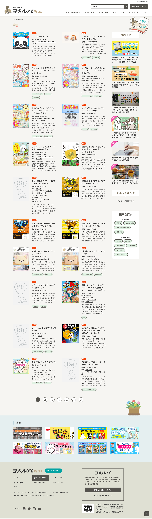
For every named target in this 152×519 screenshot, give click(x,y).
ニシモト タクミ (47, 156)
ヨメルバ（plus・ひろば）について (25, 493)
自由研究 (36, 306)
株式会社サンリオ (98, 78)
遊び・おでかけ (118, 12)
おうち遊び (94, 129)
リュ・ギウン (88, 295)
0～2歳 (119, 241)
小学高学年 (120, 250)
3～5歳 (128, 241)
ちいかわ (48, 94)
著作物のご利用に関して (21, 495)
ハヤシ (42, 197)
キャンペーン (133, 12)
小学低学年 (120, 245)
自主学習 (44, 306)
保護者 (119, 223)
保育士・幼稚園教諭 (123, 227)
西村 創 (38, 189)
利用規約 (51, 495)
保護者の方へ (43, 493)
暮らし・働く (103, 12)
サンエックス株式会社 (42, 259)
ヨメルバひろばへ (52, 471)
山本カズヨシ (44, 195)
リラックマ (49, 274)
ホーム (16, 477)
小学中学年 (132, 245)
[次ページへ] (81, 399)
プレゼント (96, 57)
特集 (144, 12)
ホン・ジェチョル (89, 297)
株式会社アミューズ (42, 154)
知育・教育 (36, 97)
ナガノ (38, 78)
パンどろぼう (86, 57)
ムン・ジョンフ (91, 300)
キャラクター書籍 (38, 94)
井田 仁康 (39, 159)
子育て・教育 (89, 12)
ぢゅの (40, 336)
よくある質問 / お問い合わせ (59, 493)
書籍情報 (20, 19)
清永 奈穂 (89, 370)
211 (74, 399)
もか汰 (93, 80)
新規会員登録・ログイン (139, 6)
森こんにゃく (89, 157)
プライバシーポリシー (39, 495)
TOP (14, 19)
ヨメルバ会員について (101, 496)
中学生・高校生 (121, 254)
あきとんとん (89, 302)
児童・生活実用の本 (73, 12)
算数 (84, 317)
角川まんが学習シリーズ (89, 389)
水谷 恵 (49, 191)
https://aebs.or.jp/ (112, 512)
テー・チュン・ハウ (43, 199)
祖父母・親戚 (130, 223)
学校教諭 (119, 232)
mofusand (49, 351)
